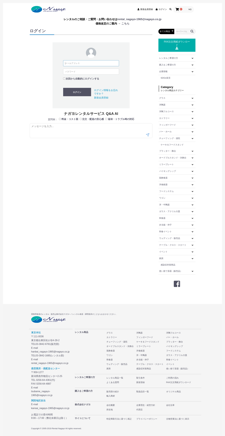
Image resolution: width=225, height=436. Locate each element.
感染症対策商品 (168, 265)
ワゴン (162, 198)
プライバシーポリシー (146, 419)
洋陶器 (162, 105)
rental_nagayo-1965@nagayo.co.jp (139, 19)
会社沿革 (170, 405)
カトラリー (164, 118)
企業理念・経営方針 (145, 405)
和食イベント (165, 231)
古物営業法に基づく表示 (177, 419)
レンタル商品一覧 (114, 378)
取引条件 (140, 378)
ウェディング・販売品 (169, 238)
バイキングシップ (167, 171)
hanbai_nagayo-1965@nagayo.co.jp (50, 351)
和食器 (162, 218)
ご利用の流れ (172, 378)
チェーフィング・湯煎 (169, 138)
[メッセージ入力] (91, 130)
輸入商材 (110, 396)
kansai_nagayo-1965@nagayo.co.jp (50, 408)
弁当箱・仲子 (165, 225)
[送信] (147, 135)
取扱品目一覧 (142, 391)
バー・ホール (165, 131)
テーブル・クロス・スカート (172, 245)
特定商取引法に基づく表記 (119, 419)
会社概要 (110, 405)
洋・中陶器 (164, 204)
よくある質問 (112, 382)
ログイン (161, 9)
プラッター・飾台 (167, 151)
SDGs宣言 (166, 78)
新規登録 (140, 382)
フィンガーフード (167, 125)
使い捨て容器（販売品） (170, 271)
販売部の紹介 (112, 391)
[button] (192, 58)
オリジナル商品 (173, 391)
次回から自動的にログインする (82, 78)
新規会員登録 (145, 9)
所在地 (109, 409)
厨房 (161, 258)
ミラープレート (166, 164)
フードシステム (166, 191)
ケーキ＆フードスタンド (172, 144)
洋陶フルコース (166, 111)
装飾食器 (163, 178)
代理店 (139, 409)
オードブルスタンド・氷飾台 (172, 157)
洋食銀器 (163, 184)
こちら (125, 23)
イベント (163, 251)
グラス (162, 98)
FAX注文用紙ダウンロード (177, 45)
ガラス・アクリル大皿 (169, 211)
